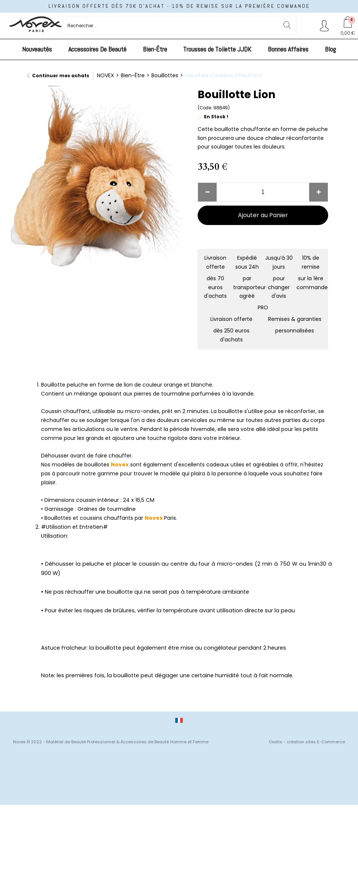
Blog (330, 49)
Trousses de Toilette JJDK (217, 49)
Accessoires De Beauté (97, 49)
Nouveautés (37, 49)
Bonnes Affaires (288, 49)
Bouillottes (164, 75)
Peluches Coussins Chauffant (223, 75)
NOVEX (105, 75)
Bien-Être (155, 49)
